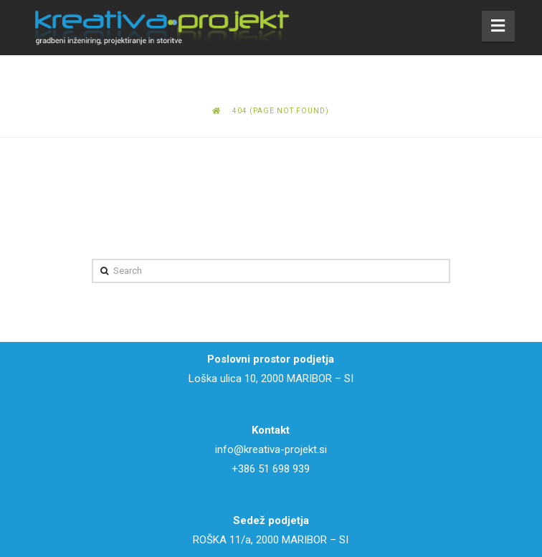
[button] (498, 26)
